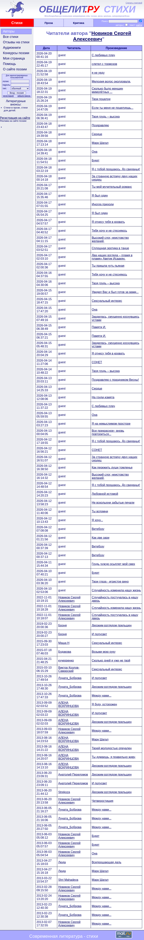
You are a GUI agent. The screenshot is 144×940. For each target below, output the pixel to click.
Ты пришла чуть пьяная (108, 265)
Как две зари (100, 537)
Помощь (9, 64)
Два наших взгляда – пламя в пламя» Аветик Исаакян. (112, 257)
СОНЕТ (97, 362)
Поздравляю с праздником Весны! (115, 379)
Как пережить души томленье (112, 467)
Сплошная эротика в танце (110, 248)
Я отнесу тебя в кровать (108, 221)
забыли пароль (23, 96)
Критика (78, 22)
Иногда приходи (103, 204)
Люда (62, 862)
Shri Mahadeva (68, 879)
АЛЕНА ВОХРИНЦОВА (68, 704)
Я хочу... (97, 520)
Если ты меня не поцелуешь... (112, 107)
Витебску (98, 528)
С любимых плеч (103, 55)
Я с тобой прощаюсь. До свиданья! (116, 169)
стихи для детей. (16, 109)
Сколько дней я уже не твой (111, 660)
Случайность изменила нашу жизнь (116, 590)
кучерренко (66, 660)
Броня (62, 625)
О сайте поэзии (15, 69)
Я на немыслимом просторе (111, 423)
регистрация (8, 96)
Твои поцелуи (101, 99)
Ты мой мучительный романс (112, 186)
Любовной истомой (105, 493)
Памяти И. (99, 327)
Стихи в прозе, (12, 107)
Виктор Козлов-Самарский (68, 669)
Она (94, 151)
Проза (49, 22)
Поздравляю (100, 125)
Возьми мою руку (104, 651)
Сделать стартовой (134, 3)
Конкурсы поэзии (16, 53)
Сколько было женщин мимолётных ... (107, 90)
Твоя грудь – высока (106, 116)
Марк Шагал (100, 142)
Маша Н (63, 643)
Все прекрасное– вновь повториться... (108, 432)
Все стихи (10, 37)
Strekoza (64, 792)
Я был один (100, 195)
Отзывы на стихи (16, 42)
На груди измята (103, 397)
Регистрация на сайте (15, 117)
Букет (95, 160)
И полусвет (99, 634)
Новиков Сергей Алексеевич (69, 599)
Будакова (64, 651)
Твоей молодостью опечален (112, 748)
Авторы (8, 31)
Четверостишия (102, 800)
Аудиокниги (12, 47)
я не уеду (98, 72)
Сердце (97, 134)
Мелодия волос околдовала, (111, 81)
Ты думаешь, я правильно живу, (114, 757)
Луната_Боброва (69, 678)
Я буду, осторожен (104, 704)
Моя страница (14, 58)
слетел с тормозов (104, 64)
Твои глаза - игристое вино (110, 581)
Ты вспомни (100, 511)
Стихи (16, 23)
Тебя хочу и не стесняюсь (109, 230)
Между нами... (101, 695)
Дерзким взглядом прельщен (112, 625)
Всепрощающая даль (106, 862)
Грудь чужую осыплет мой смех (113, 564)
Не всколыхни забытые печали (113, 502)
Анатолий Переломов (73, 774)
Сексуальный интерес (107, 300)
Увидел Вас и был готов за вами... (115, 292)
